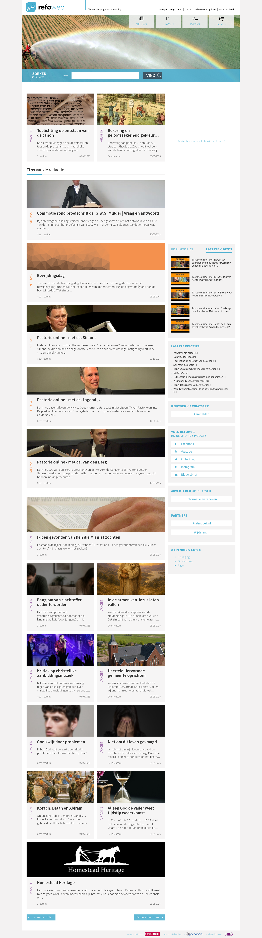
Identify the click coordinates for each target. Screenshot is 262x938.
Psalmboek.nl (201, 523)
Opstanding (185, 561)
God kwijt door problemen (61, 741)
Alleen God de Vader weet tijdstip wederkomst (131, 810)
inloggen (163, 9)
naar (65, 75)
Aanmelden (201, 414)
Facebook (184, 444)
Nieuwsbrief (186, 475)
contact (189, 9)
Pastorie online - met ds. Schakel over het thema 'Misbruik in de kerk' (211, 278)
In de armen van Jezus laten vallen (133, 602)
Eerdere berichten (147, 917)
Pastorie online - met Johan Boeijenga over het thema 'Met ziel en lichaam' (211, 310)
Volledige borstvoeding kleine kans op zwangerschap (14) (200, 390)
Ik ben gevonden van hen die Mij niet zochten (78, 537)
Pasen (181, 565)
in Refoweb (46, 75)
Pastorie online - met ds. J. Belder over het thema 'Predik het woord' (212, 294)
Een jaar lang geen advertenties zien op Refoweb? (201, 140)
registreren (176, 9)
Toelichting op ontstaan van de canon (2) (194, 360)
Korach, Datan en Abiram (59, 808)
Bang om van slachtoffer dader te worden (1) (196, 368)
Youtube (183, 451)
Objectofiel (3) (180, 372)
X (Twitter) (185, 459)
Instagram (185, 467)
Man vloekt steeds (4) (184, 356)
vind (150, 75)
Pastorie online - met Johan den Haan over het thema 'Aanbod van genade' (211, 326)
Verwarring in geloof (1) (185, 352)
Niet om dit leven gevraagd (132, 741)
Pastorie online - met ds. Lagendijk (69, 399)
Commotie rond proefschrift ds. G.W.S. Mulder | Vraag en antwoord (98, 213)
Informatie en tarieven (201, 499)
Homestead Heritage (56, 882)
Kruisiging (184, 557)
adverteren (201, 9)
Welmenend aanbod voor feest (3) (191, 380)
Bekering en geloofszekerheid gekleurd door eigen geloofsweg (132, 135)
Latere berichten (43, 917)
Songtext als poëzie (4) (185, 364)
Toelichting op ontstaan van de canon (63, 133)
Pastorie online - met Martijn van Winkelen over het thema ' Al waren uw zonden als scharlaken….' (211, 262)
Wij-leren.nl (201, 532)
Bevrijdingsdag (51, 275)
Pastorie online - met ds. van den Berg (72, 462)
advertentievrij (226, 9)
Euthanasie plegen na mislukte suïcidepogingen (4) (199, 376)
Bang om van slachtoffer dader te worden (59, 602)
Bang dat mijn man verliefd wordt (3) (192, 384)
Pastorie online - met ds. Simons (66, 337)
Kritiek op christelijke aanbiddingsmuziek (57, 673)
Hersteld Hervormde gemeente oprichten (127, 673)
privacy (213, 9)
